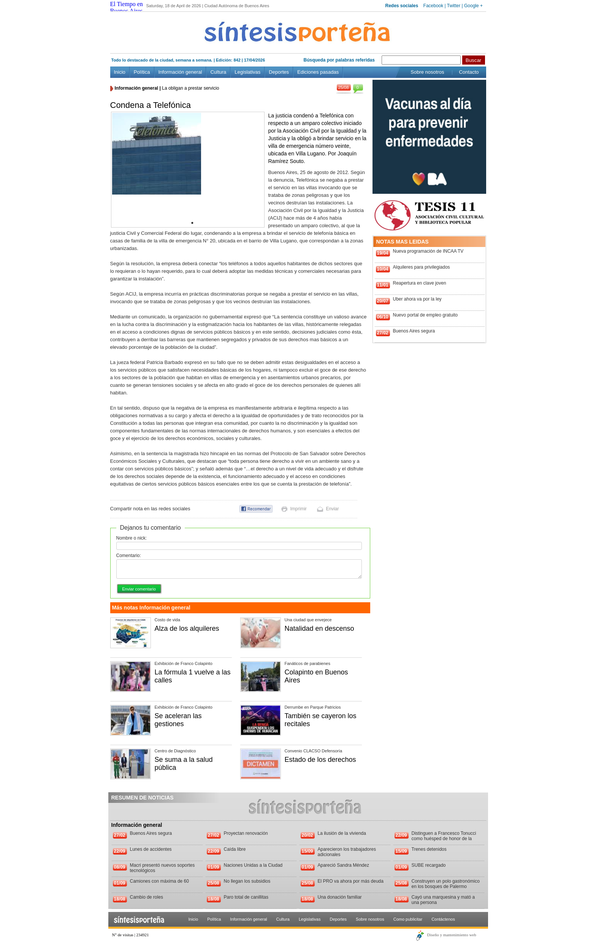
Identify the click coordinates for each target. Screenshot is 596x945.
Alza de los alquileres (187, 628)
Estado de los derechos (320, 759)
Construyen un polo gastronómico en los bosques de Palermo (446, 884)
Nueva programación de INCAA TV (428, 251)
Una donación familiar (340, 897)
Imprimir (298, 508)
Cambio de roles (146, 897)
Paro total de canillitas (246, 897)
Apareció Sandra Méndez (343, 865)
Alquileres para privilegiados (421, 267)
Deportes (279, 72)
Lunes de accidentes (151, 849)
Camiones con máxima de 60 (159, 881)
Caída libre (235, 849)
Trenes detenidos (429, 849)
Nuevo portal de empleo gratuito (425, 315)
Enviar (332, 508)
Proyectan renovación (246, 833)
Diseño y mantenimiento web (451, 934)
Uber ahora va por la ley (417, 299)
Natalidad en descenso (319, 628)
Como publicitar (407, 919)
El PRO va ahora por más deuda (351, 881)
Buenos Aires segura (414, 331)
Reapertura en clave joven (419, 283)
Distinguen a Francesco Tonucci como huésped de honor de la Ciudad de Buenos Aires (444, 839)
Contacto (469, 72)
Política (142, 72)
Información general (180, 72)
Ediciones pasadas (318, 72)
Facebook (433, 5)
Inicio (119, 72)
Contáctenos (443, 919)
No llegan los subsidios (247, 881)
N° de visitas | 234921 (130, 934)
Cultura (218, 72)
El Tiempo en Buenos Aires (126, 7)
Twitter (453, 5)
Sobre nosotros (427, 72)
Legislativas (247, 72)
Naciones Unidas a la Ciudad (253, 865)
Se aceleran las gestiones (178, 720)
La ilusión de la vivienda (342, 833)
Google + (473, 5)
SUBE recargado (429, 865)
